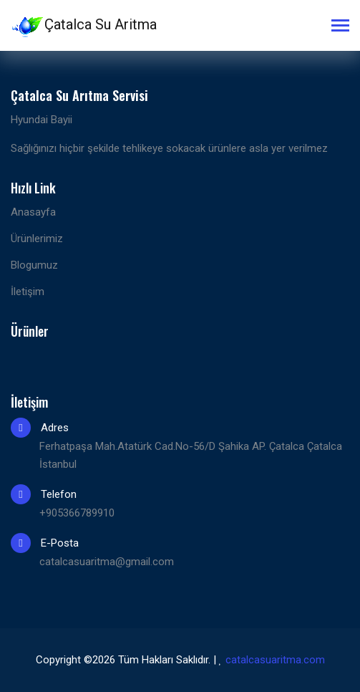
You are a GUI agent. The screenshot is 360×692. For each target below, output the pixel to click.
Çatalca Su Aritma (84, 26)
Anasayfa (33, 212)
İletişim (27, 291)
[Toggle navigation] (340, 26)
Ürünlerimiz (37, 238)
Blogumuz (34, 265)
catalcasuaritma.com (275, 659)
